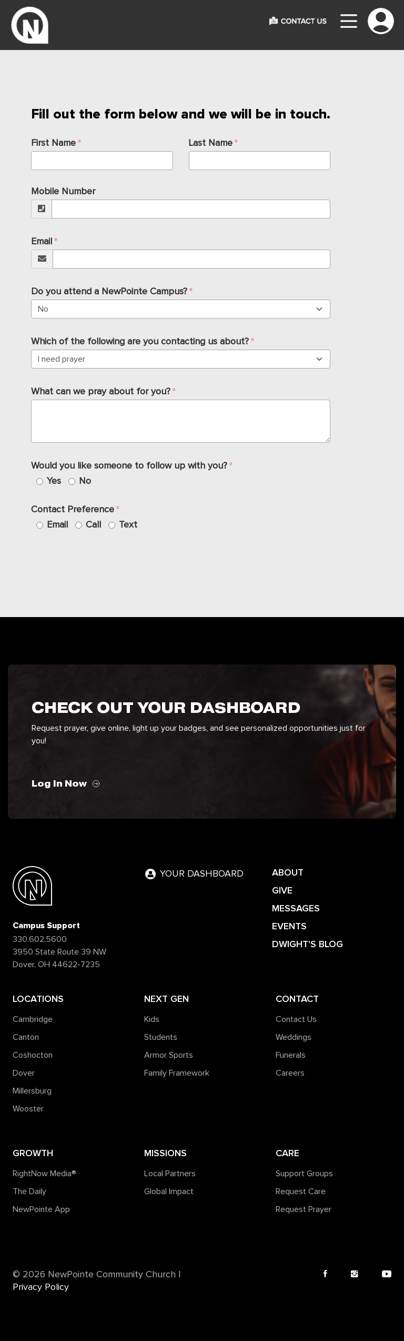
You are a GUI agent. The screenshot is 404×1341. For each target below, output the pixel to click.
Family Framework (176, 1073)
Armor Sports (168, 1055)
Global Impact (169, 1191)
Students (160, 1037)
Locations (38, 999)
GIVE (282, 890)
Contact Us (296, 1019)
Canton (26, 1037)
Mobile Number (63, 191)
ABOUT (288, 872)
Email (41, 241)
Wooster (28, 1109)
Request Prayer (303, 1209)
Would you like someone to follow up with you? (129, 466)
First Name (53, 143)
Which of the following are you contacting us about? (140, 341)
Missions (165, 1153)
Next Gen (166, 999)
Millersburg (32, 1091)
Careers (290, 1073)
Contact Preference (72, 509)
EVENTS (289, 926)
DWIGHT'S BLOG (307, 944)
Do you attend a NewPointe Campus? (109, 291)
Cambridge (33, 1019)
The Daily (29, 1191)
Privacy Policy (41, 1287)
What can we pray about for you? (100, 391)
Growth (33, 1153)
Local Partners (170, 1173)
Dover (24, 1073)
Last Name (211, 143)
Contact (297, 999)
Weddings (293, 1037)
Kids (151, 1019)
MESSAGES (296, 908)
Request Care (301, 1191)
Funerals (291, 1055)
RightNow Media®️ (44, 1173)
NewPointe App (41, 1209)
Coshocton (33, 1055)
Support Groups (304, 1173)
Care (287, 1153)
